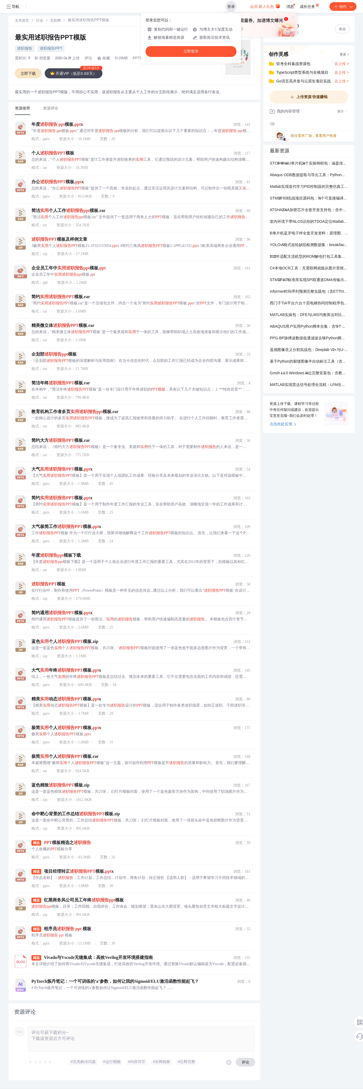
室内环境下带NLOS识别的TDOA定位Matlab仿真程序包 (309, 222)
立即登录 (191, 51)
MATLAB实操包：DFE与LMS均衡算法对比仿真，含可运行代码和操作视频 (309, 315)
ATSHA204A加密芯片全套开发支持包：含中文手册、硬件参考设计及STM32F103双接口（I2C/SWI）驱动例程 (309, 210)
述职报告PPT (51, 49)
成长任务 (310, 5)
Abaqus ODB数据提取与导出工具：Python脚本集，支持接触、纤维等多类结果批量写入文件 (309, 175)
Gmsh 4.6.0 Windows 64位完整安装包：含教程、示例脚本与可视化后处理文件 (309, 373)
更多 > (344, 54)
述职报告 (24, 49)
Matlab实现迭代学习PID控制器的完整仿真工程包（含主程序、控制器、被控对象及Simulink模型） (309, 187)
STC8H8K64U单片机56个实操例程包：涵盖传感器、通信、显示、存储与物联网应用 (309, 164)
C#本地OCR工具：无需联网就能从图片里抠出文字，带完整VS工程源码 (309, 268)
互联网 (55, 21)
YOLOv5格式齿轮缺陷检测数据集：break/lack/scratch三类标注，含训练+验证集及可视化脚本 (309, 245)
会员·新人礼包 (265, 6)
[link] (22, 21)
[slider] (40, 1062)
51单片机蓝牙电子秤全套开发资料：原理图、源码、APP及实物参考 (309, 234)
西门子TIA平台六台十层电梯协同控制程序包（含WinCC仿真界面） (309, 303)
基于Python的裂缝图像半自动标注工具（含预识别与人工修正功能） (309, 362)
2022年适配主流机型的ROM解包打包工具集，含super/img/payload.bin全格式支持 (309, 257)
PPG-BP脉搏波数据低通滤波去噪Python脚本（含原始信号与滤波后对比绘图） (309, 338)
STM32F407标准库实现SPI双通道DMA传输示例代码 (309, 280)
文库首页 (22, 21)
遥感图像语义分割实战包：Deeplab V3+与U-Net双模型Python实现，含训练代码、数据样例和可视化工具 (309, 350)
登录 (231, 6)
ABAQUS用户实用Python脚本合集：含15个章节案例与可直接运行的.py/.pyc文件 (309, 327)
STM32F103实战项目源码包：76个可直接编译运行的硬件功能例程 (309, 199)
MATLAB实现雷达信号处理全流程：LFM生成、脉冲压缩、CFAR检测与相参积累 (309, 385)
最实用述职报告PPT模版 (50, 38)
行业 (39, 21)
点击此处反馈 (283, 424)
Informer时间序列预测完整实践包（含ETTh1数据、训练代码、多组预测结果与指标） (309, 292)
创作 (343, 6)
